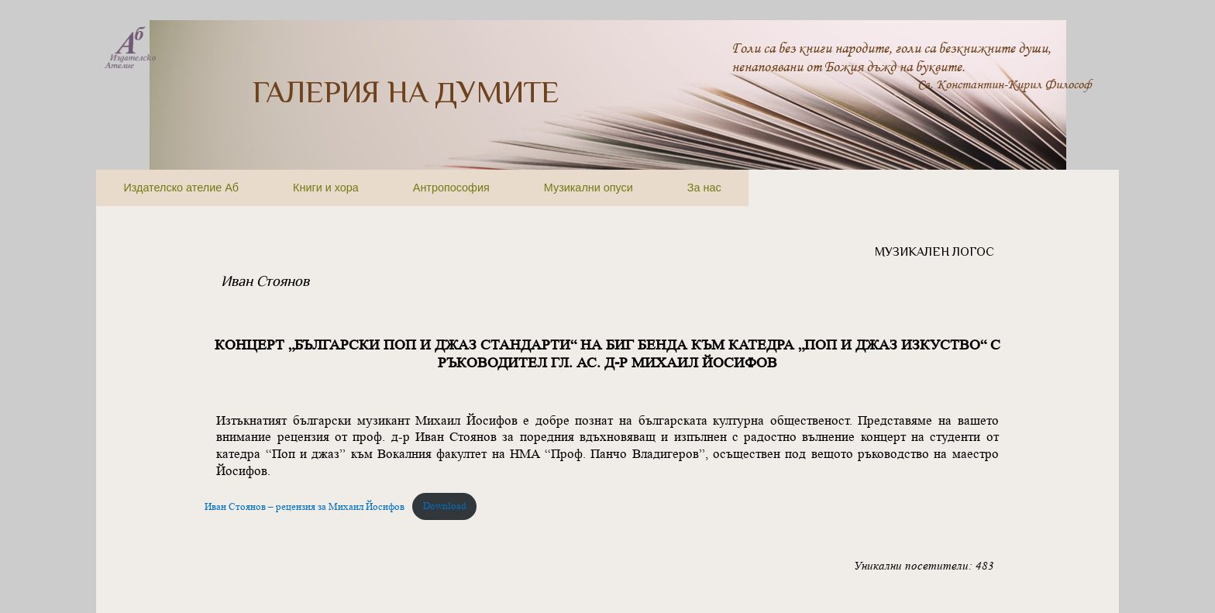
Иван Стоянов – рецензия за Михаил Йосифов (304, 505)
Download (444, 505)
